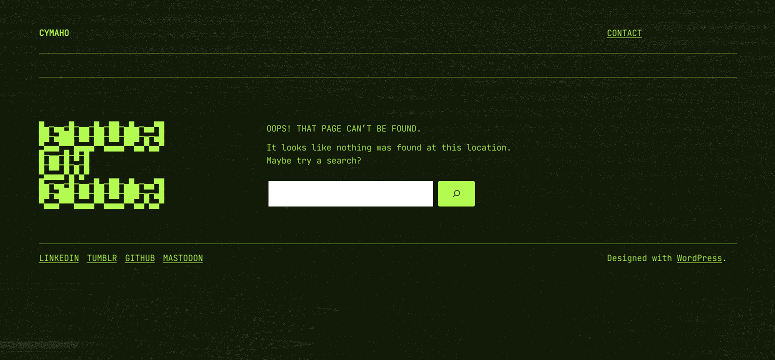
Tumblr (102, 258)
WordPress (699, 258)
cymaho (54, 33)
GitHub (140, 258)
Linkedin (59, 258)
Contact (624, 33)
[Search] (456, 193)
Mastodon (183, 258)
